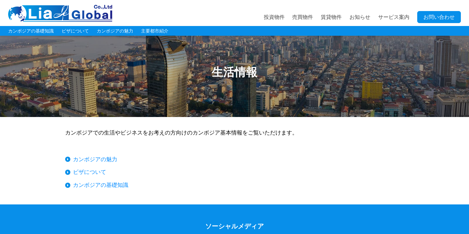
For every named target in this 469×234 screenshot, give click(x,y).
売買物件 (302, 17)
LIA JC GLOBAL (60, 13)
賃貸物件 (331, 17)
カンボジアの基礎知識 (31, 30)
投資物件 (274, 17)
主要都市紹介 (154, 30)
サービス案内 (393, 17)
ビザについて (75, 30)
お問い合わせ (439, 17)
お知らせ (359, 17)
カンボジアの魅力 (115, 30)
